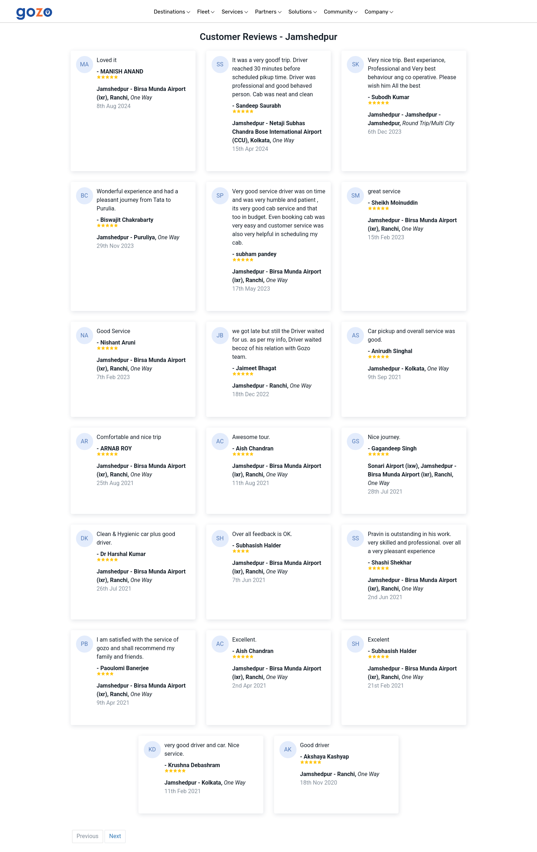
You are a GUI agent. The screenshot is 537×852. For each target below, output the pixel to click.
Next (115, 836)
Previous (88, 836)
